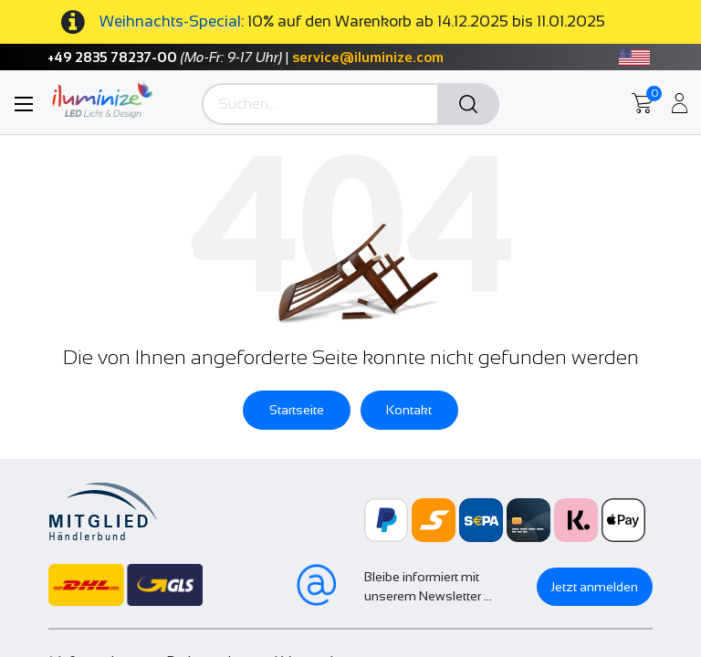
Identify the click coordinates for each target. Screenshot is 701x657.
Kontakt (409, 409)
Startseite (296, 409)
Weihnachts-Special (170, 21)
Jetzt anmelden (594, 586)
